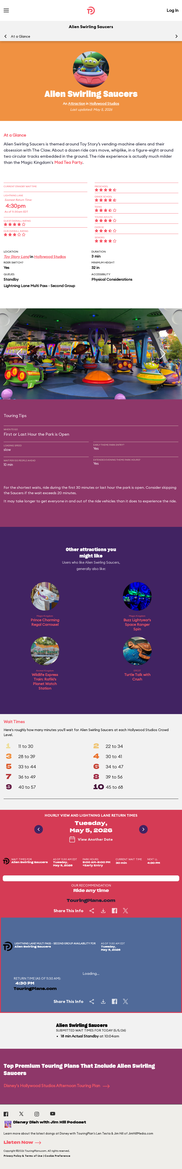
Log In (172, 10)
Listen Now (24, 1143)
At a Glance (20, 36)
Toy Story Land (16, 256)
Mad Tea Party (68, 162)
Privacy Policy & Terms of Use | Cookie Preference (37, 1155)
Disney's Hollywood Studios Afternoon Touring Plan (57, 1085)
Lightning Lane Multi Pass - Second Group (39, 285)
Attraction (76, 103)
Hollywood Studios (104, 103)
